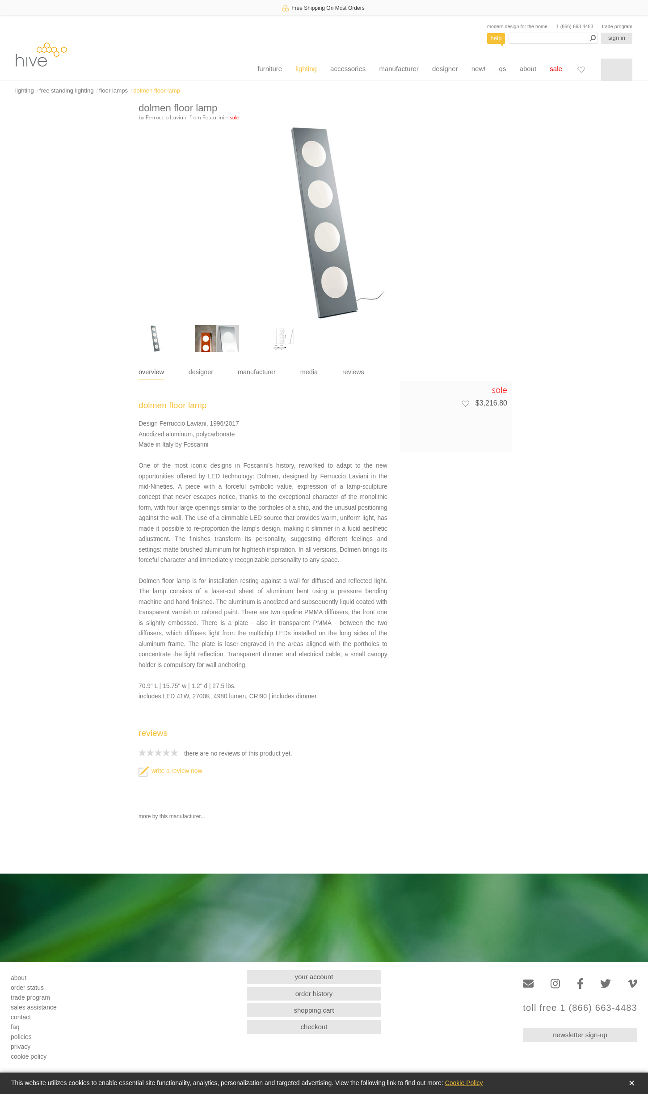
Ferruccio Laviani (167, 117)
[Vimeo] (632, 984)
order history (313, 993)
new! (478, 68)
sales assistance (34, 1007)
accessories (348, 68)
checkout (313, 1027)
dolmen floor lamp (156, 90)
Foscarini (213, 117)
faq (15, 1027)
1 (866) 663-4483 (574, 26)
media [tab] (309, 372)
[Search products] (553, 38)
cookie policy (28, 1056)
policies (21, 1036)
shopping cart (314, 1010)
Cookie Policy (464, 1082)
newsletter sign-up (580, 1035)
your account (314, 976)
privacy (20, 1046)
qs (502, 68)
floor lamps (113, 90)
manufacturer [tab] (257, 372)
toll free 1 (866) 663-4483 (580, 1008)
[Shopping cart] (616, 70)
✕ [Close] (631, 1083)
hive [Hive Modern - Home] (41, 54)
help (496, 38)
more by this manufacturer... (172, 816)
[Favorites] (581, 69)
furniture (269, 68)
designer (445, 68)
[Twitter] (605, 984)
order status (27, 987)
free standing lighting (66, 90)
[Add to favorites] (465, 403)
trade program (617, 26)
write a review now (170, 771)
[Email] (528, 984)
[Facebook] (580, 984)
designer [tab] (201, 372)
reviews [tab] (353, 372)
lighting (306, 68)
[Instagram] (555, 984)
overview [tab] (151, 372)
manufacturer (398, 68)
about (528, 68)
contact (21, 1017)
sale (556, 68)
